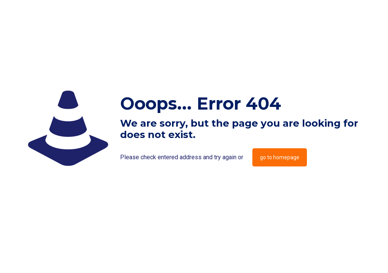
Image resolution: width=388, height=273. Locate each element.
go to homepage (279, 157)
